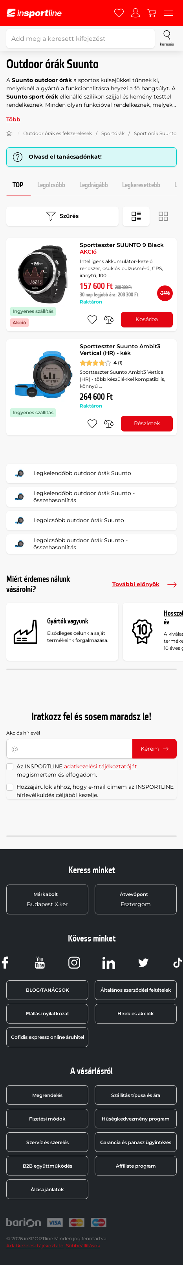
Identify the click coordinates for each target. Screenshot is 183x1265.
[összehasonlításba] (109, 319)
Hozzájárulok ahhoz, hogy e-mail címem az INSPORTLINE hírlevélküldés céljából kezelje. (95, 791)
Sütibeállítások (83, 1246)
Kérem (154, 748)
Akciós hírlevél (23, 733)
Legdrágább (93, 185)
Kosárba (146, 319)
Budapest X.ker (47, 899)
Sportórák (112, 133)
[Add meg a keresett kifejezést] (80, 38)
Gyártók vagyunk (67, 621)
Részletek (147, 423)
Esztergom (135, 899)
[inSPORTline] (34, 13)
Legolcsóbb (51, 185)
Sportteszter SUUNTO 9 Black (122, 248)
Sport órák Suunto (155, 133)
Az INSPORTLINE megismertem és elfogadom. (76, 770)
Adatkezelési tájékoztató (35, 1246)
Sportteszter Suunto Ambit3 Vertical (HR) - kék (120, 350)
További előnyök (144, 584)
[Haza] (9, 133)
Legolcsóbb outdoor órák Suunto (67, 520)
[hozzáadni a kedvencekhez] (92, 319)
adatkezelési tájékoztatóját (100, 766)
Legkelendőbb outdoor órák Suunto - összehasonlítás (73, 497)
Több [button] (13, 119)
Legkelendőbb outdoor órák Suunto (71, 473)
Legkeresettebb (141, 185)
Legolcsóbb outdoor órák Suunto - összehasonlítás (69, 544)
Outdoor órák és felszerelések (57, 133)
